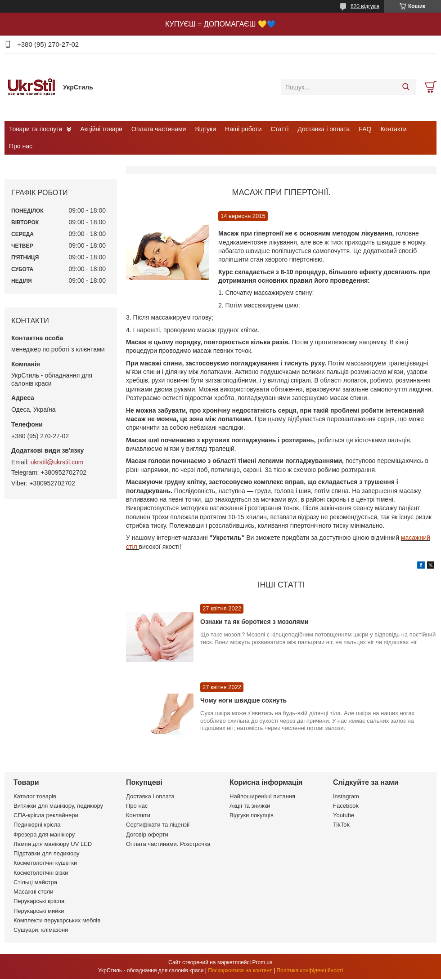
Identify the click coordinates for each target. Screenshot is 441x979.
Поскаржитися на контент (240, 970)
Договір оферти (147, 834)
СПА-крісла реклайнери (46, 815)
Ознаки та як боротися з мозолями (254, 621)
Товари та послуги (35, 129)
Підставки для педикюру (47, 853)
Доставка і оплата (323, 129)
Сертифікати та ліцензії (157, 824)
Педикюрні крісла (37, 824)
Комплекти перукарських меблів (57, 920)
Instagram (346, 796)
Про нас (20, 146)
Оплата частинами (158, 129)
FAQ (365, 129)
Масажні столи (33, 891)
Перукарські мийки (39, 911)
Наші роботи (243, 129)
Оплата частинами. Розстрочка (168, 844)
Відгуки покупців (252, 815)
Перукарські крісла (39, 901)
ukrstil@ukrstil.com (57, 462)
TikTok (341, 824)
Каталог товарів (35, 796)
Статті (280, 129)
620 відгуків (365, 6)
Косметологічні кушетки (45, 862)
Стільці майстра (35, 882)
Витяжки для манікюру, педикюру (58, 805)
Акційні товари (101, 129)
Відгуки (205, 129)
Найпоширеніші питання (262, 796)
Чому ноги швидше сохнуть (243, 700)
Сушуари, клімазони (41, 929)
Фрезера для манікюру (44, 834)
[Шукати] (406, 87)
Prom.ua (262, 962)
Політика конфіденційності (309, 970)
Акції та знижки (250, 805)
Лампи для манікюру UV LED (53, 844)
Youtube (343, 815)
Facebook (346, 805)
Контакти (393, 129)
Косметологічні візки (41, 872)
